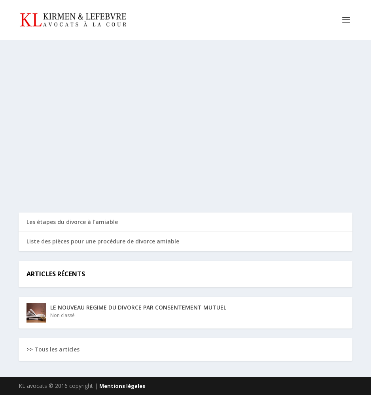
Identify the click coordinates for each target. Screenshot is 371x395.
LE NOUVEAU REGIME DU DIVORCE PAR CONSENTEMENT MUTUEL (76, 142)
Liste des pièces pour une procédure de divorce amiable (102, 241)
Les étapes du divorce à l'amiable (72, 222)
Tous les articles (57, 349)
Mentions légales (122, 385)
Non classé (62, 315)
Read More (47, 178)
